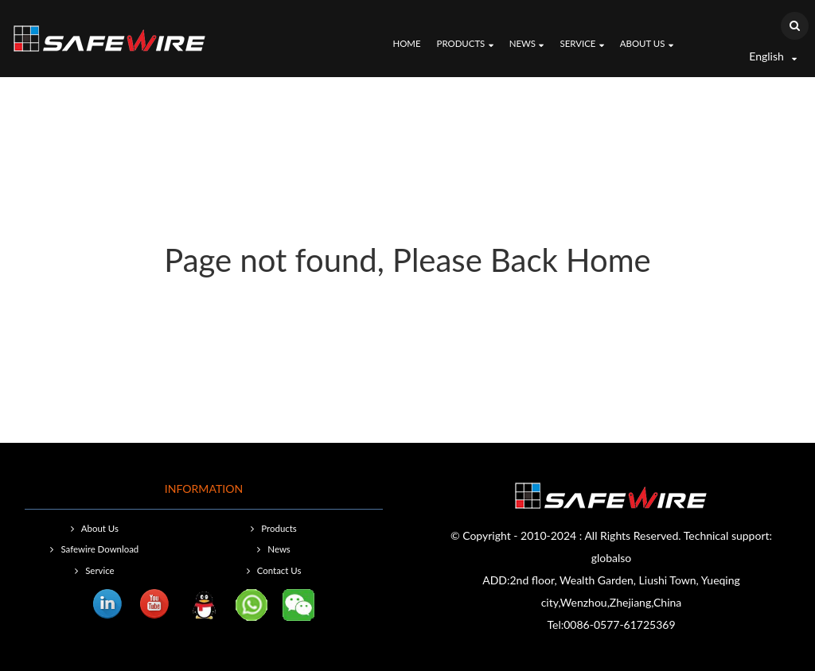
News (526, 44)
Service (581, 44)
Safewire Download (99, 549)
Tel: (555, 624)
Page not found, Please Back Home (407, 260)
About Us (646, 44)
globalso (611, 557)
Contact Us (279, 570)
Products (465, 44)
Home (406, 43)
